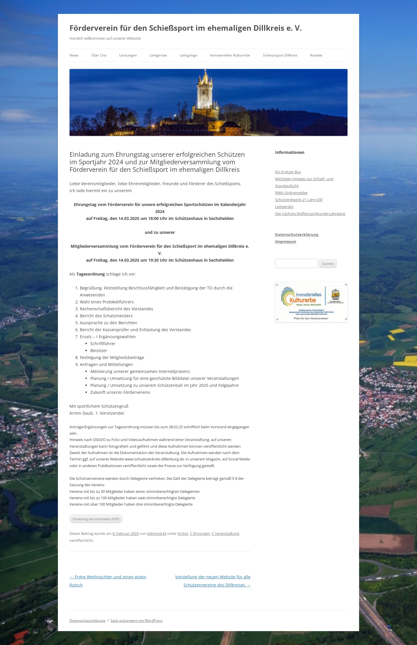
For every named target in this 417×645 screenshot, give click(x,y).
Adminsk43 (156, 533)
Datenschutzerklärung (296, 234)
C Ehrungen (200, 533)
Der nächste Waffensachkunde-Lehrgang (310, 213)
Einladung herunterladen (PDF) (96, 519)
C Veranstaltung (225, 533)
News (74, 55)
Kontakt (316, 55)
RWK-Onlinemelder (291, 192)
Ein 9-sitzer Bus (288, 171)
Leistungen (128, 55)
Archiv (183, 533)
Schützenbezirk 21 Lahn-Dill (298, 199)
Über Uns (99, 55)
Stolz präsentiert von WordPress (136, 620)
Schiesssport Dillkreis (280, 55)
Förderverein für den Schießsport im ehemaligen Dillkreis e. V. (186, 28)
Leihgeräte (158, 55)
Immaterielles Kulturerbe (230, 55)
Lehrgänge (188, 55)
